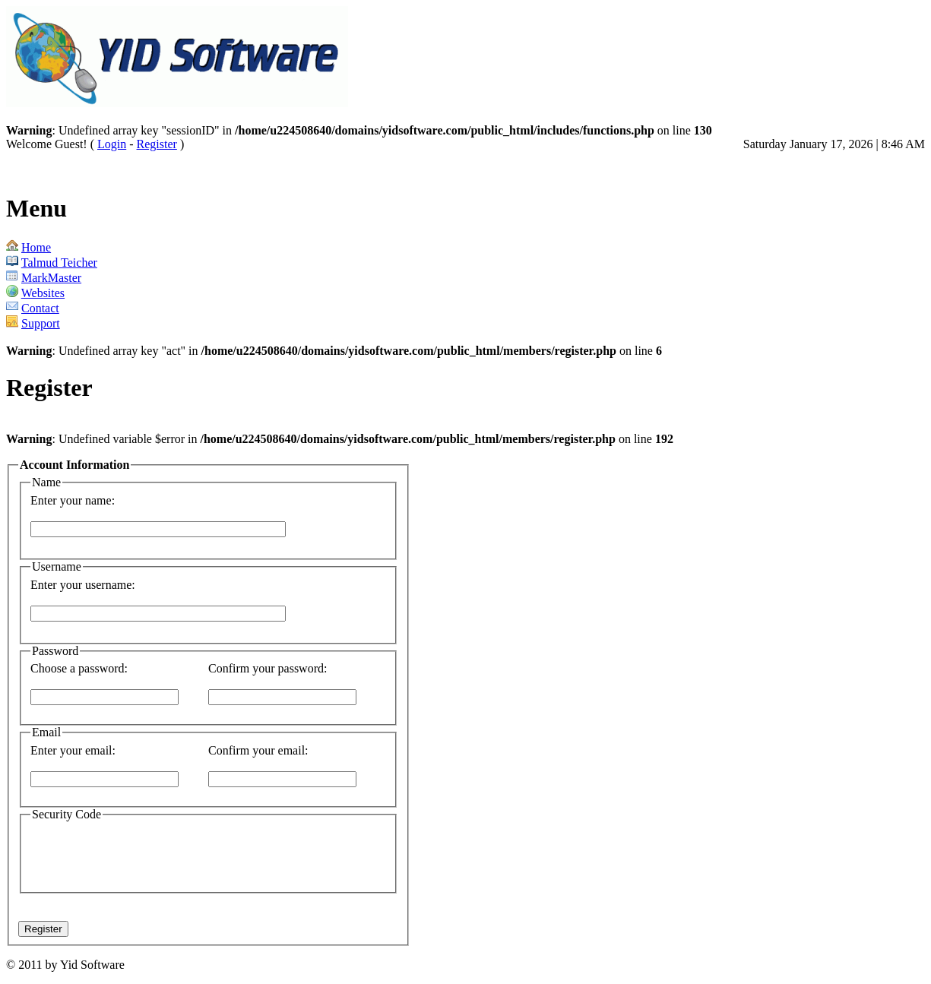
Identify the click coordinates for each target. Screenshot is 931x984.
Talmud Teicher (59, 262)
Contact (40, 308)
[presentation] (208, 854)
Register (157, 144)
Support (40, 323)
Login (111, 144)
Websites (43, 292)
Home (36, 247)
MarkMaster (51, 277)
